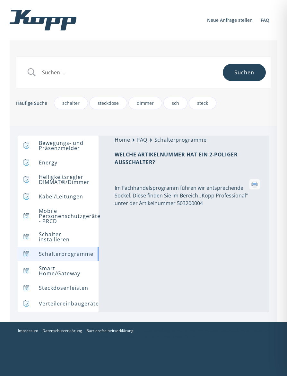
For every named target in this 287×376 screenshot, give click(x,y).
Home (122, 139)
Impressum (28, 330)
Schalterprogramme (180, 139)
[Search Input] (130, 72)
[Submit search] (244, 72)
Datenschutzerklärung (62, 330)
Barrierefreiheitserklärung (110, 330)
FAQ (142, 139)
